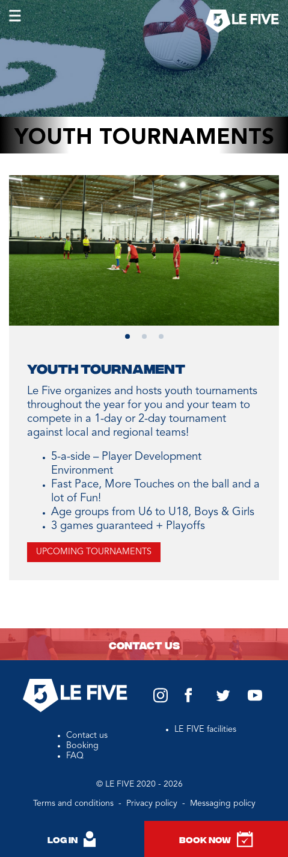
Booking (82, 745)
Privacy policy (153, 803)
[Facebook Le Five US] (188, 700)
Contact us (144, 644)
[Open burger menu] (16, 18)
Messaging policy (223, 803)
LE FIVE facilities (205, 729)
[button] (127, 336)
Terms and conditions (74, 803)
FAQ (75, 756)
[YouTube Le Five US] (255, 699)
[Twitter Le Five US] (223, 699)
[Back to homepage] (242, 22)
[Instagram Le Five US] (160, 700)
